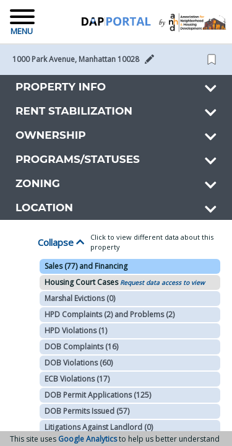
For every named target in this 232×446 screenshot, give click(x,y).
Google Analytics (87, 439)
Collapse (61, 242)
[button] (87, 59)
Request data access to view (162, 282)
